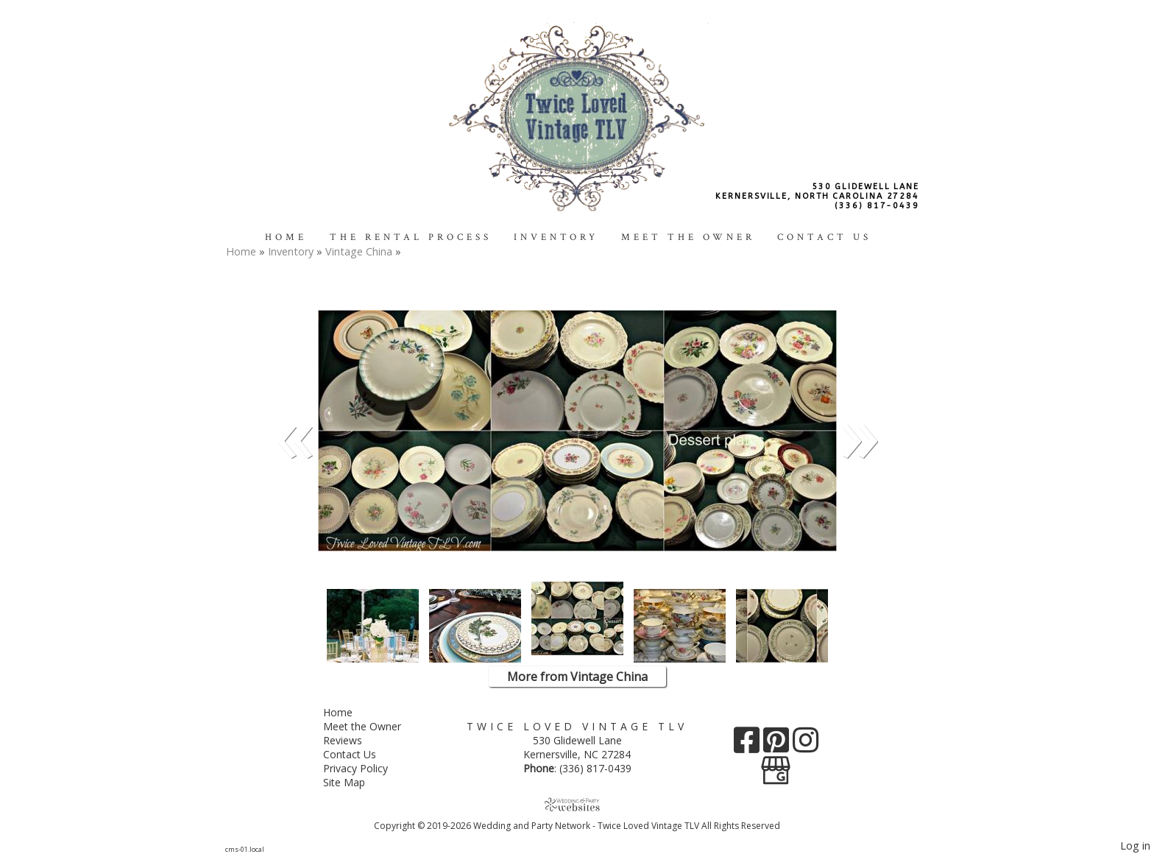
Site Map (355, 782)
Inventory (556, 237)
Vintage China (360, 251)
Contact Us (824, 237)
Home (286, 237)
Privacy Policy (366, 768)
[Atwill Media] (577, 804)
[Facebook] (748, 745)
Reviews (353, 740)
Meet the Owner (688, 237)
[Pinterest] (778, 745)
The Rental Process (411, 237)
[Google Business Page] (775, 765)
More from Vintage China (577, 676)
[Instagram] (805, 745)
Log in (1135, 846)
